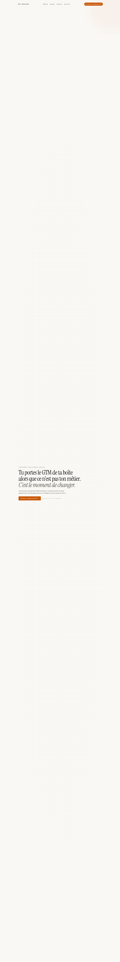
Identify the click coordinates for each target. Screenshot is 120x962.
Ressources (67, 4)
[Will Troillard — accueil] (23, 4)
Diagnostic (59, 4)
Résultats (52, 4)
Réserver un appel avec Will (30, 498)
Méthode (45, 4)
